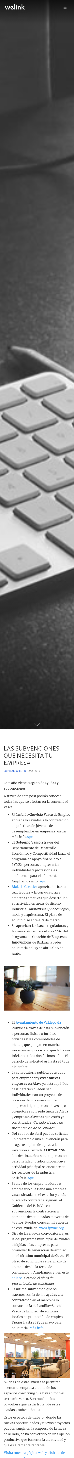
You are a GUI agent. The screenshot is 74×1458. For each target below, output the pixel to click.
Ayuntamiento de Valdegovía (38, 1022)
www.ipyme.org (51, 1228)
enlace (17, 1278)
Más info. (37, 1328)
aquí (29, 837)
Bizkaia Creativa (24, 887)
